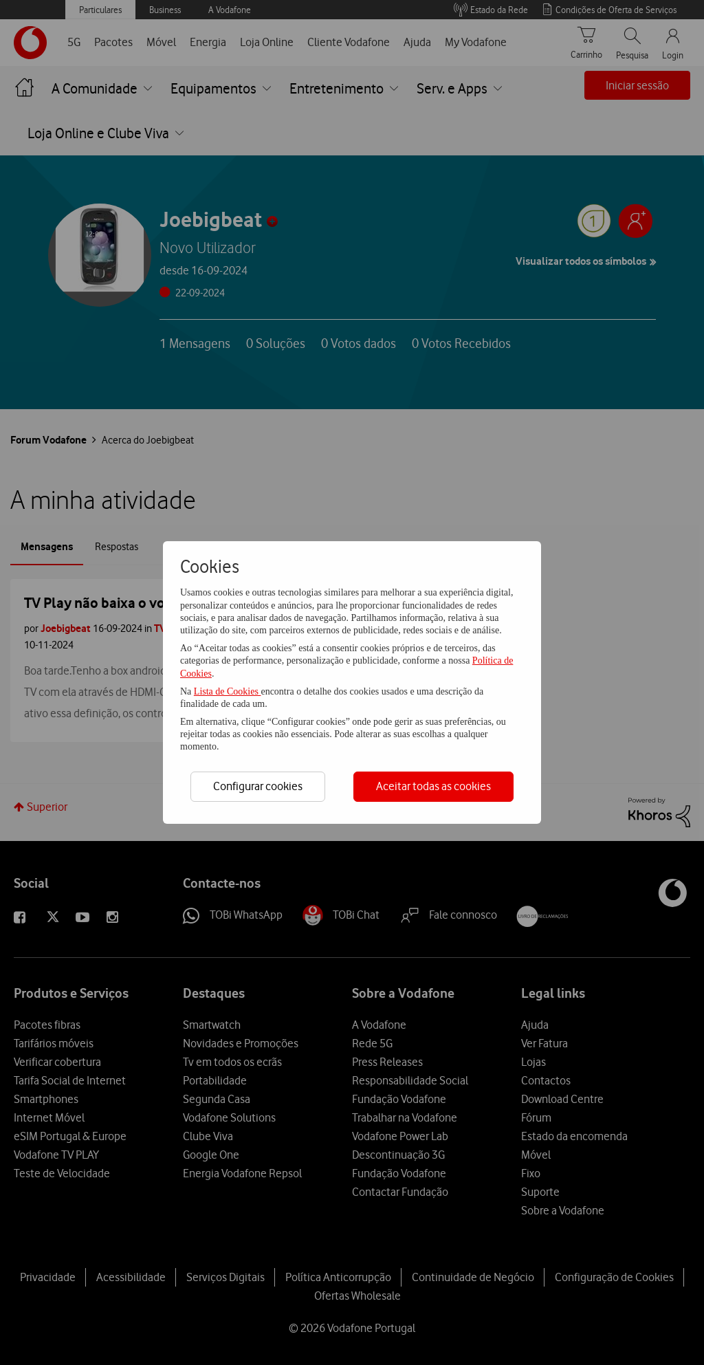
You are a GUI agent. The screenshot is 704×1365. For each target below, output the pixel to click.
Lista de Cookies (227, 691)
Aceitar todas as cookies (433, 786)
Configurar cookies (257, 786)
